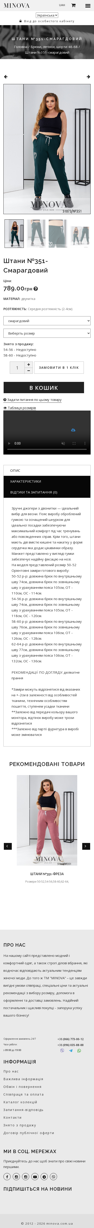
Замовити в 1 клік (59, 367)
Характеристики (25, 481)
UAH (62, 5)
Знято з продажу (19, 1125)
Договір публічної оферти (28, 1133)
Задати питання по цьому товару (32, 399)
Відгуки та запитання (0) (33, 492)
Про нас (11, 1071)
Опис (15, 470)
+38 (71, 1039)
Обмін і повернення (22, 1086)
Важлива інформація (23, 1079)
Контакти (12, 1117)
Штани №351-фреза (47, 874)
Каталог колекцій (20, 1102)
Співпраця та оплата (23, 1094)
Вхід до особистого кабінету (47, 21)
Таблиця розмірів (19, 407)
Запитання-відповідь (23, 1110)
